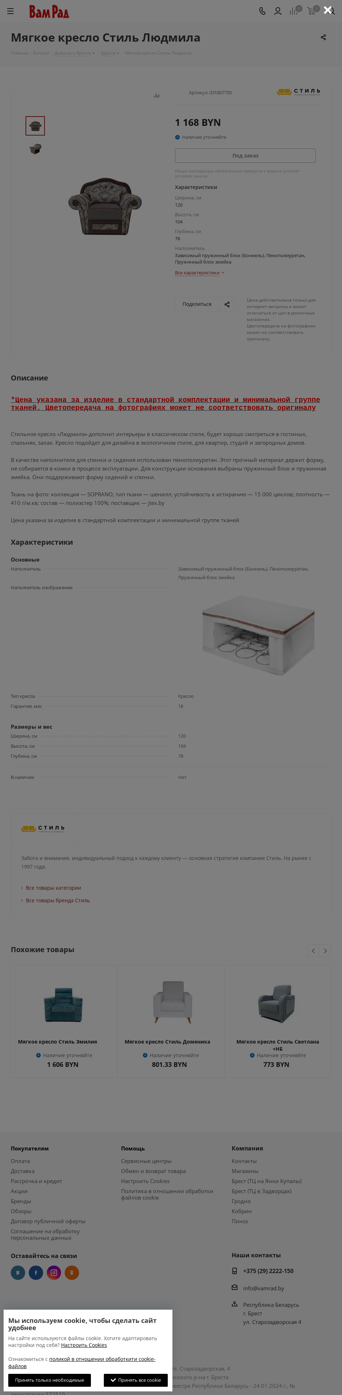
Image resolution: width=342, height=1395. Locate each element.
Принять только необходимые (49, 1380)
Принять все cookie (136, 1380)
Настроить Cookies (84, 1345)
